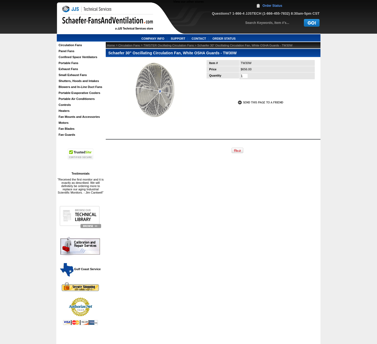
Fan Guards (67, 134)
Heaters (64, 110)
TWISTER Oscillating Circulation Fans (168, 45)
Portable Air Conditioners (77, 98)
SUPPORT (178, 38)
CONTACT (199, 38)
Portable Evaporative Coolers (79, 92)
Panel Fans (66, 51)
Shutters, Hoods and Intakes (79, 81)
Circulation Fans (70, 45)
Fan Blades (67, 128)
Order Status (272, 6)
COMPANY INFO (152, 38)
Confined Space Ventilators (78, 57)
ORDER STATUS (224, 38)
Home (111, 45)
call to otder (260, 90)
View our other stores (188, 1)
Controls (65, 104)
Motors (64, 122)
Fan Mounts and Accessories (79, 116)
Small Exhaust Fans (73, 75)
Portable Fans (69, 63)
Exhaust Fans (68, 69)
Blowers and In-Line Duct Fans (80, 87)
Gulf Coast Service (81, 269)
